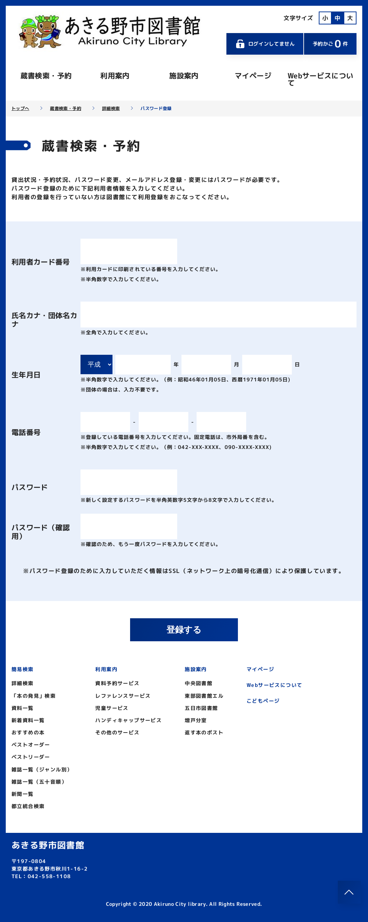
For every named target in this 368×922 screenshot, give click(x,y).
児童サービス (111, 708)
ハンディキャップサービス (128, 720)
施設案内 (183, 75)
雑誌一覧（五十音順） (39, 781)
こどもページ (263, 700)
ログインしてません (265, 44)
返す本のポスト (204, 732)
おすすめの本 (28, 732)
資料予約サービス (117, 683)
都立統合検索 (28, 806)
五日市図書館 (201, 708)
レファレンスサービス (123, 695)
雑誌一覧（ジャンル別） (42, 769)
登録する (184, 629)
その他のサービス (117, 732)
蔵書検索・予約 (46, 75)
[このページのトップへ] (349, 892)
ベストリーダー (31, 756)
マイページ (253, 75)
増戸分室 (196, 720)
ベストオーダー (31, 744)
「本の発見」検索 (34, 695)
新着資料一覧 (28, 720)
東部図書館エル (204, 695)
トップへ (20, 108)
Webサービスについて (321, 79)
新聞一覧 (23, 793)
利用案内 (114, 75)
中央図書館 (198, 683)
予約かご (330, 44)
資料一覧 (23, 708)
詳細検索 (111, 108)
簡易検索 (23, 669)
